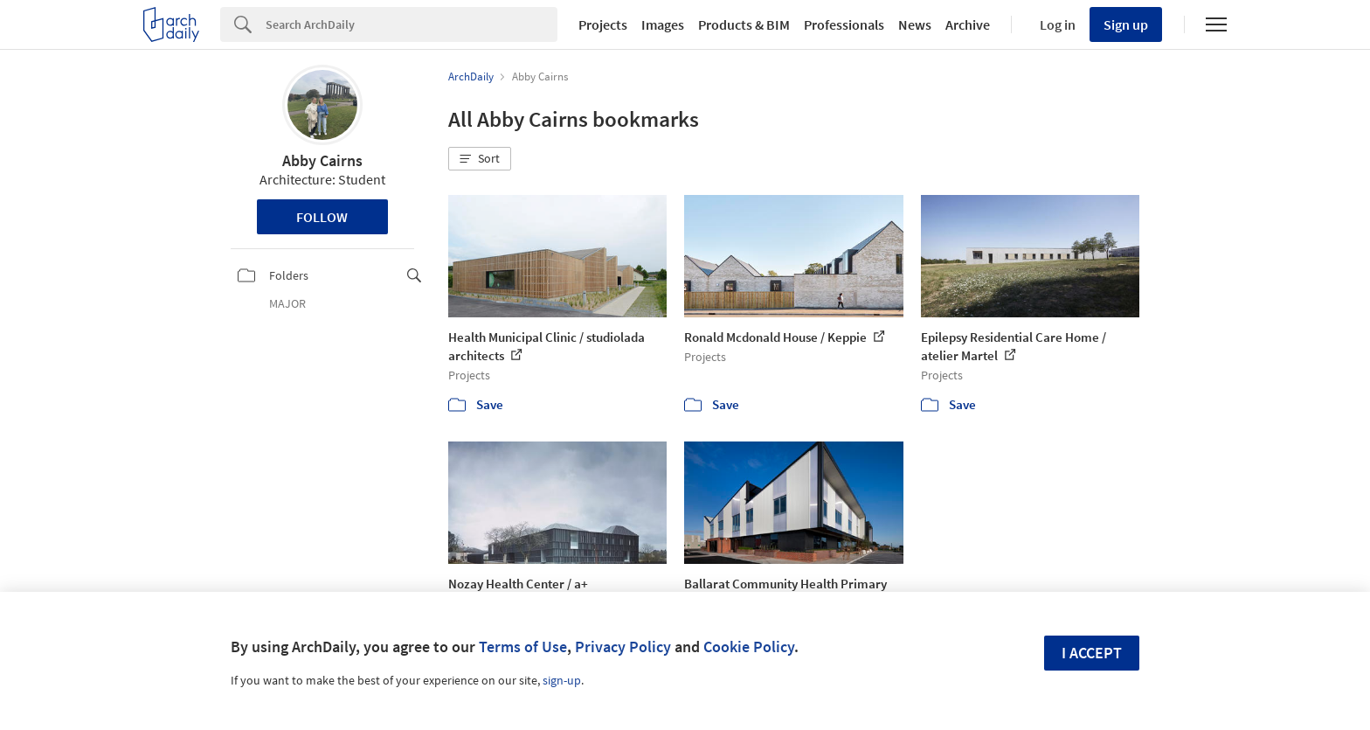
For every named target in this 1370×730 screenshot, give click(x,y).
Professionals (844, 24)
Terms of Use (523, 646)
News (914, 24)
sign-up (562, 680)
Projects (602, 24)
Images (662, 24)
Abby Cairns (322, 160)
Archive (967, 24)
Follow (322, 217)
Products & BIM (744, 24)
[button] (479, 159)
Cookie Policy (748, 646)
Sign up (1126, 24)
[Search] (411, 24)
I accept (1092, 653)
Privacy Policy (623, 646)
